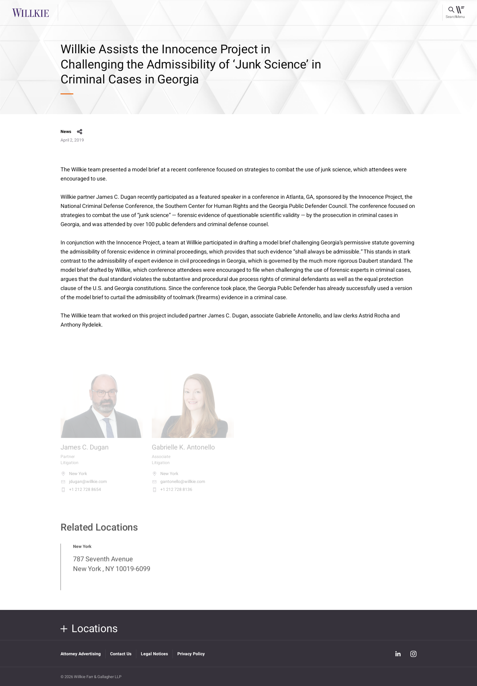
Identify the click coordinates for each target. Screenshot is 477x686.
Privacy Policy (191, 654)
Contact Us (120, 654)
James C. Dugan (85, 451)
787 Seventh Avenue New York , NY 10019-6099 (111, 567)
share (79, 132)
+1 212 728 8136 (172, 493)
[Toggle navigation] (460, 12)
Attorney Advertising (81, 654)
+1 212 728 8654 (81, 493)
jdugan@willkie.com (84, 485)
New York (74, 477)
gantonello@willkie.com (178, 485)
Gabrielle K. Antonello (183, 451)
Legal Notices (154, 654)
